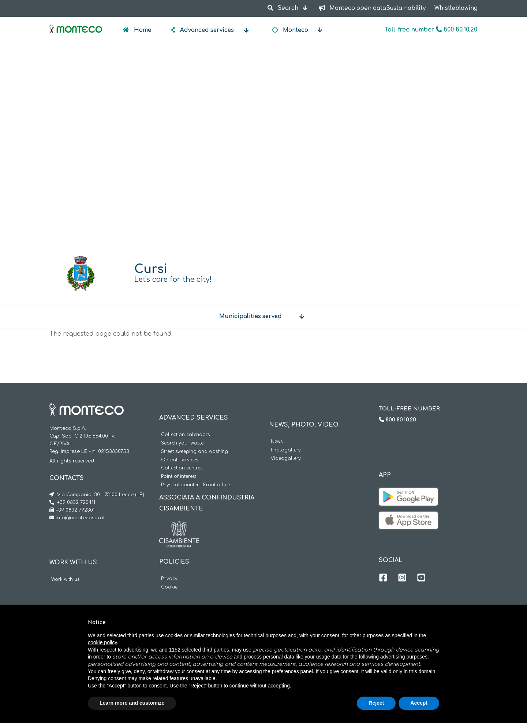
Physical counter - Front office (195, 485)
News (277, 441)
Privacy (169, 578)
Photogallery (286, 450)
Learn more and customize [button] (132, 703)
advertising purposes (403, 657)
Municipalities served (250, 316)
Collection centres (181, 468)
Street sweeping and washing (194, 451)
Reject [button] (376, 703)
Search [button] (283, 8)
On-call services (179, 460)
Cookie (169, 587)
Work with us (65, 579)
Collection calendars (185, 434)
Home (141, 30)
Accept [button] (418, 703)
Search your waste (182, 443)
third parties (215, 650)
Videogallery (286, 458)
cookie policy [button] (102, 642)
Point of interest (178, 476)
